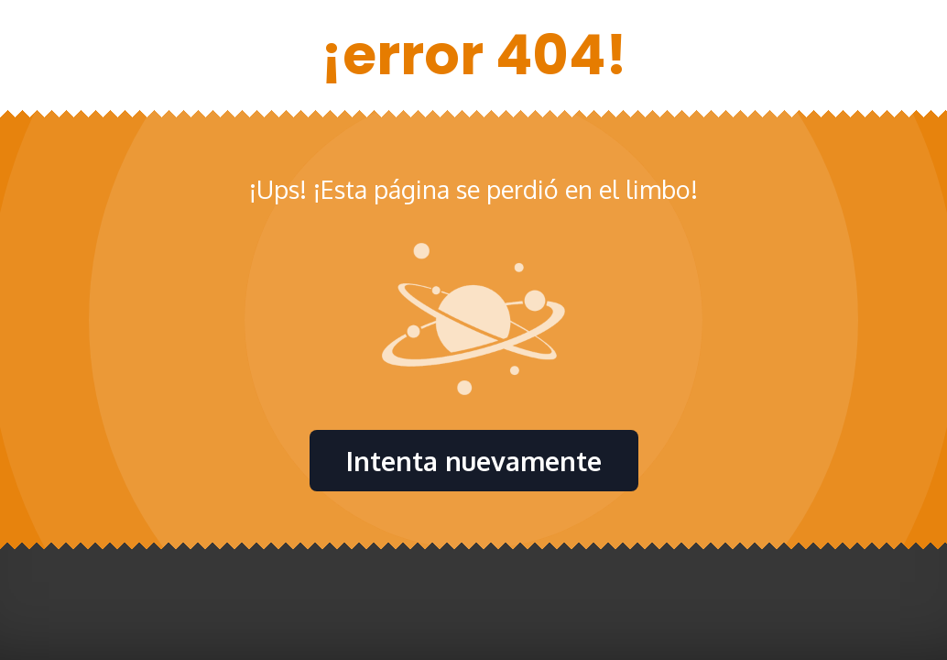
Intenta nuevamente (474, 461)
